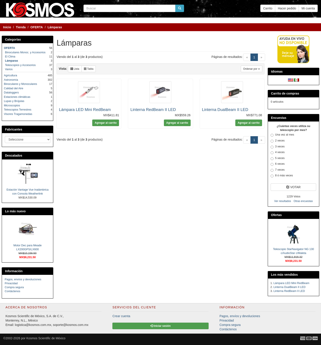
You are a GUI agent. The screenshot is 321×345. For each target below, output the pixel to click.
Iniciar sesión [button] (160, 325)
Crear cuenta (121, 316)
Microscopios (12, 105)
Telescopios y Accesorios (20, 65)
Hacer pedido (287, 8)
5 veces (277, 158)
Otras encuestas (303, 201)
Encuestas (278, 118)
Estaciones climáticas (17, 96)
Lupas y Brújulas (14, 101)
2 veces (277, 141)
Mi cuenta (308, 8)
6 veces (277, 164)
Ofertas (276, 215)
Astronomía (11, 79)
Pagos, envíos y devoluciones (23, 279)
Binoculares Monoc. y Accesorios (25, 52)
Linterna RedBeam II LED (153, 109)
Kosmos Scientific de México (45, 338)
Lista (74, 68)
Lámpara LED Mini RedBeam (85, 109)
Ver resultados (282, 201)
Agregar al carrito (106, 122)
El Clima (10, 56)
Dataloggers (11, 92)
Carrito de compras (285, 93)
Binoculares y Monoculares (20, 84)
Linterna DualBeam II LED (225, 109)
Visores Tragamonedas (18, 114)
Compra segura (14, 287)
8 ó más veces (282, 175)
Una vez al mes (282, 135)
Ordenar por (251, 68)
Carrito (267, 8)
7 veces (277, 170)
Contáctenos (12, 291)
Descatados (13, 155)
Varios (9, 69)
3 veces (277, 146)
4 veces (277, 152)
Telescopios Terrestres (17, 109)
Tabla (89, 68)
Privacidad (11, 283)
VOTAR (293, 187)
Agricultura (10, 75)
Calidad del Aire (13, 88)
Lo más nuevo (15, 211)
